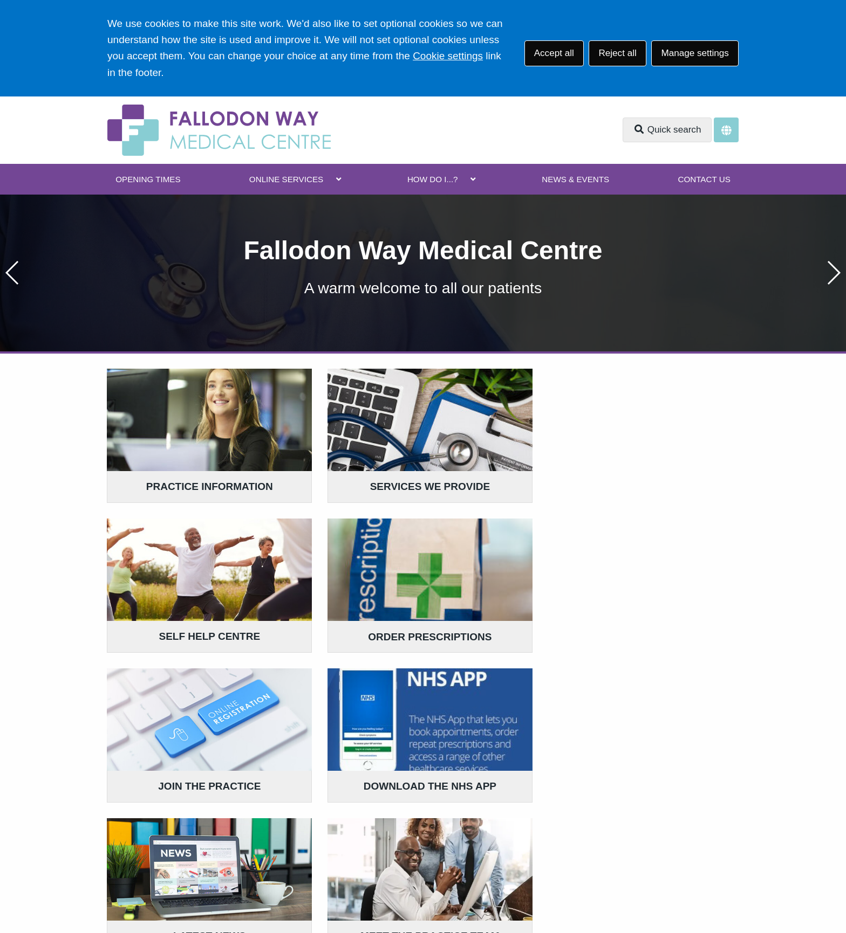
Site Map (580, 855)
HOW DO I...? (432, 179)
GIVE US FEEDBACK (377, 741)
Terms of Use (202, 855)
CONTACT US (704, 179)
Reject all (617, 53)
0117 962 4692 (194, 785)
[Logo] (219, 130)
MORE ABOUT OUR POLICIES (613, 741)
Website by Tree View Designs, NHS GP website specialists (238, 892)
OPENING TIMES (147, 179)
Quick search (667, 130)
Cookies (535, 855)
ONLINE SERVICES (286, 179)
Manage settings (694, 53)
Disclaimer (261, 855)
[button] (833, 273)
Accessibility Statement (339, 855)
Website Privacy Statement (453, 855)
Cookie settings (448, 55)
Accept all (554, 53)
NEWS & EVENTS (575, 179)
